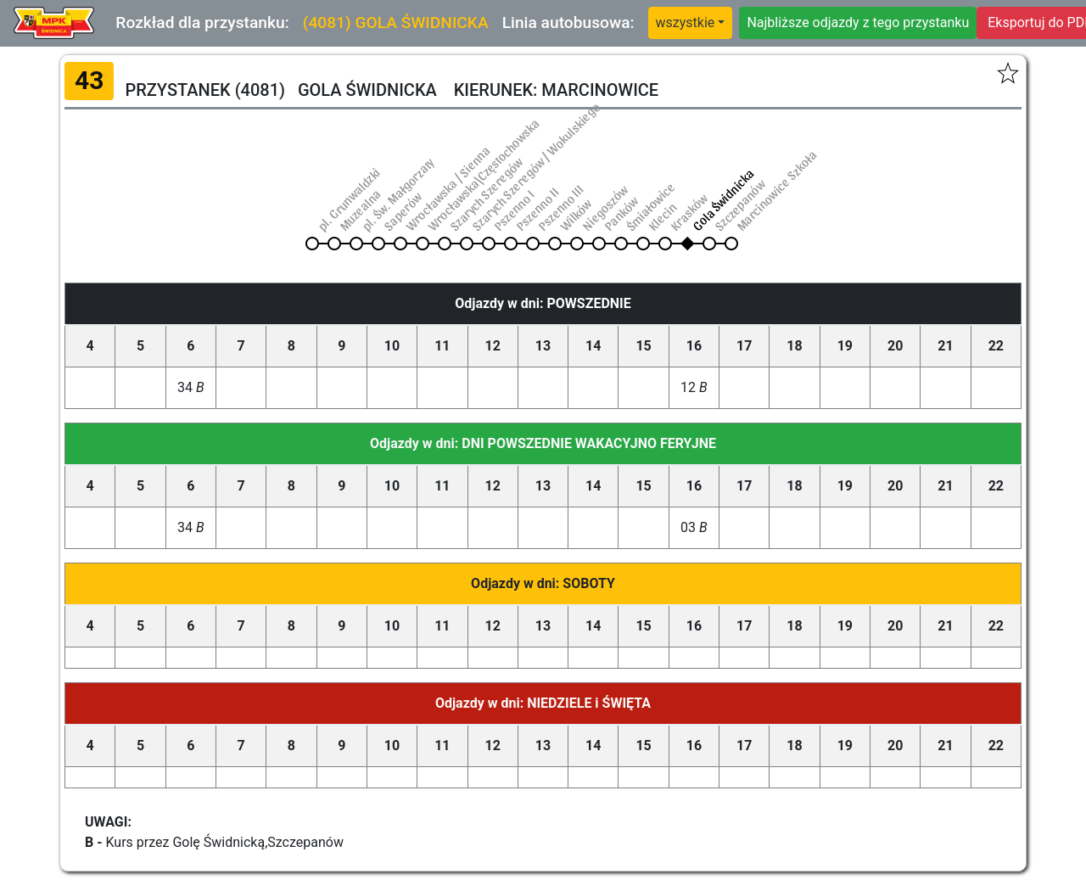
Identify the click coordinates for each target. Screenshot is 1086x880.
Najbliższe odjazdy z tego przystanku (858, 22)
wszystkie (685, 22)
